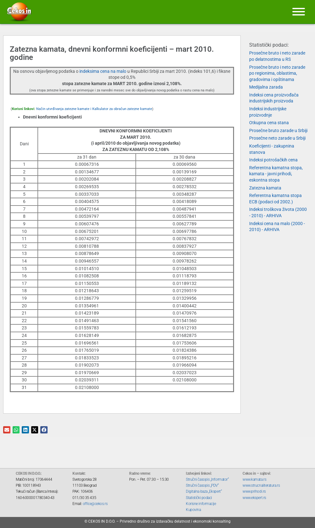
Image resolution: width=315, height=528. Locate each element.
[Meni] (298, 11)
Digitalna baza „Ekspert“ (204, 491)
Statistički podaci (199, 498)
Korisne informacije (201, 504)
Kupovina (193, 510)
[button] (6, 429)
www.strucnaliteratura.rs (261, 485)
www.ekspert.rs (254, 498)
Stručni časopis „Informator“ (207, 479)
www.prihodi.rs (254, 491)
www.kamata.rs (254, 479)
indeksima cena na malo (103, 71)
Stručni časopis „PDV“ (202, 485)
